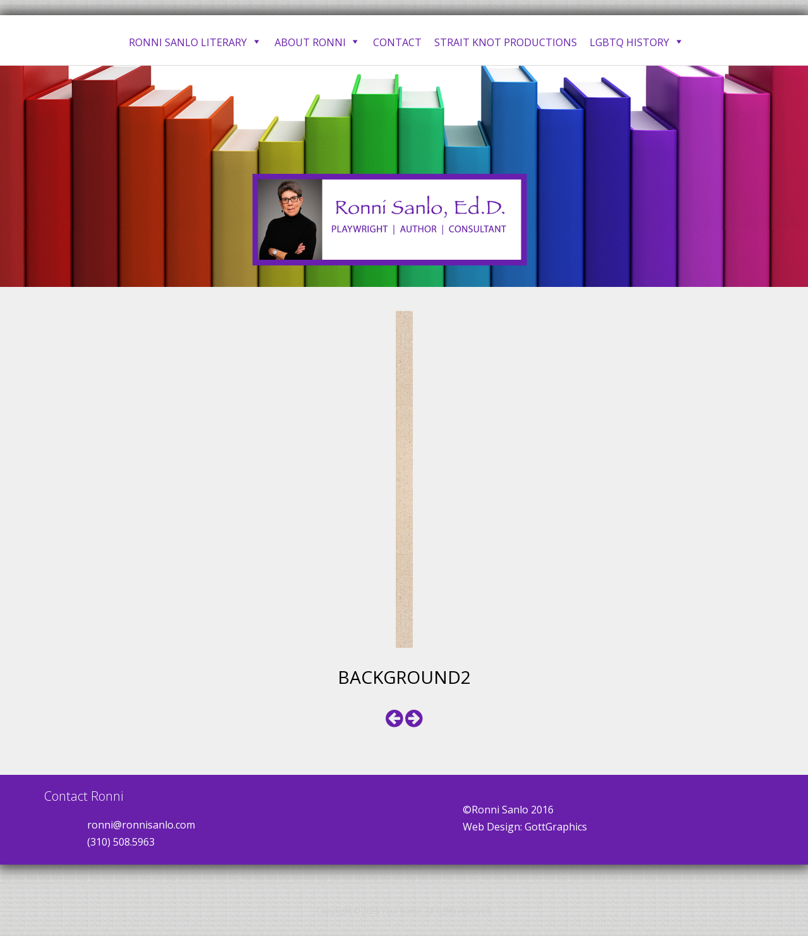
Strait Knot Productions (505, 42)
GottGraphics (556, 827)
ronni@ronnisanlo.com (141, 825)
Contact (397, 42)
